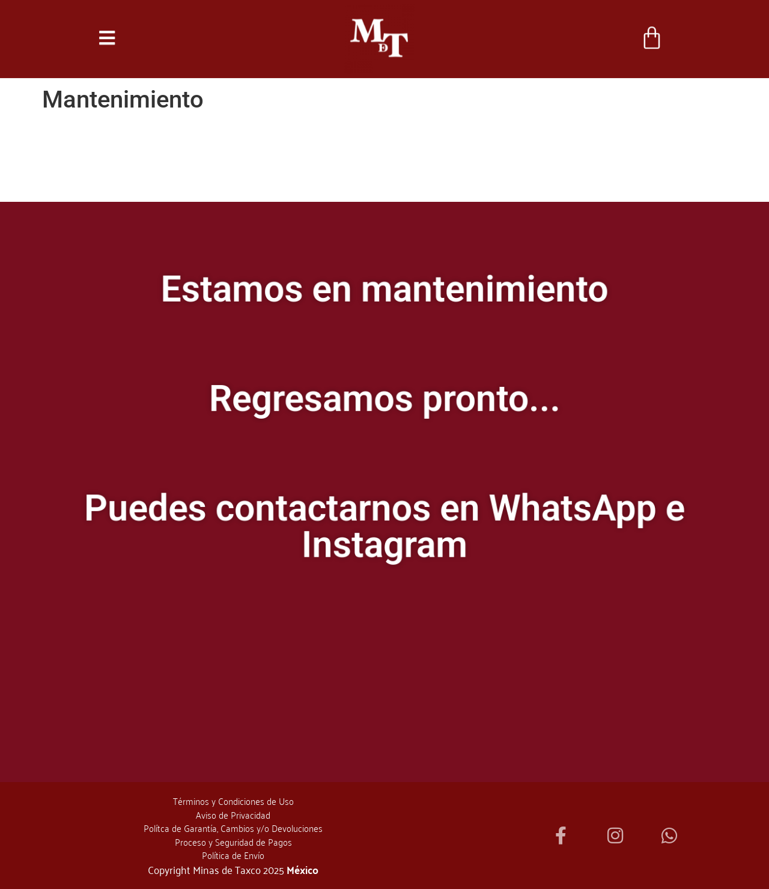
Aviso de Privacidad (233, 814)
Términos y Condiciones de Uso (233, 800)
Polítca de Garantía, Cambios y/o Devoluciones (233, 827)
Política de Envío (233, 854)
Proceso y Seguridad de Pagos (233, 841)
